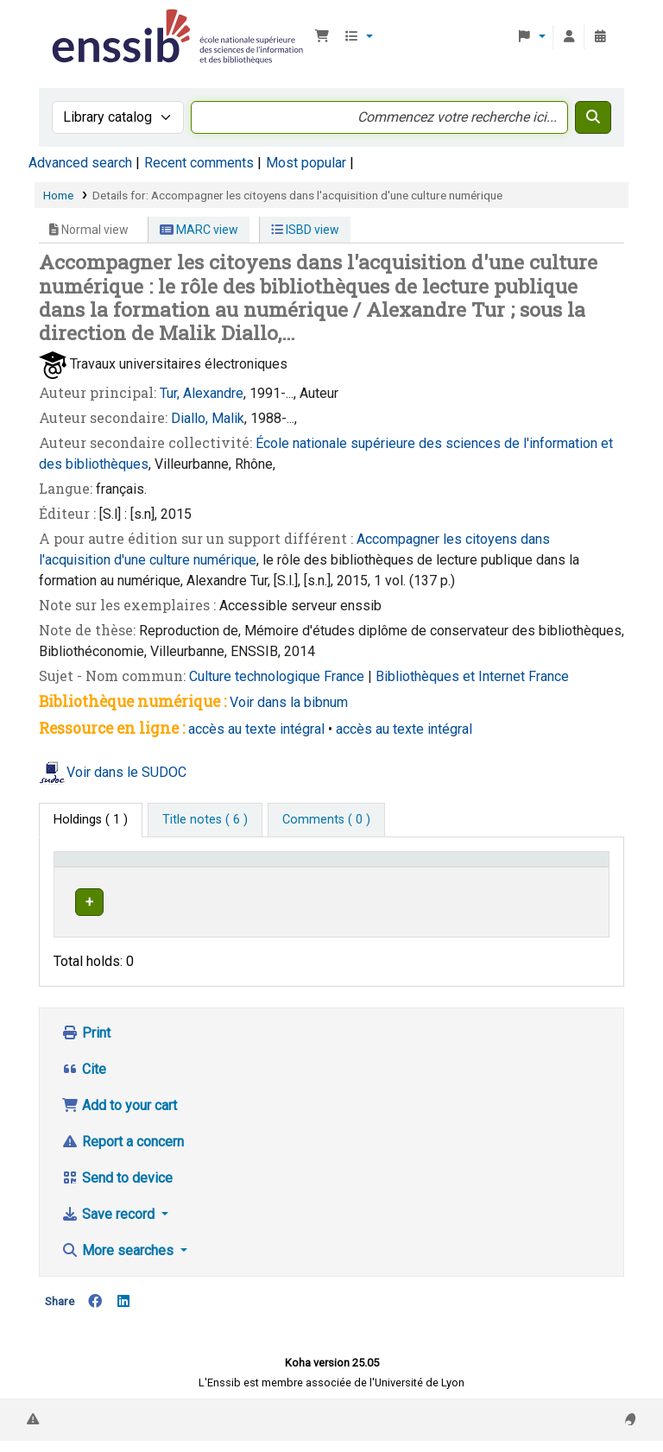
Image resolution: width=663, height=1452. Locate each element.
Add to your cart (119, 1116)
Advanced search (80, 163)
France (346, 676)
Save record (109, 1225)
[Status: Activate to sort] (574, 875)
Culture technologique (256, 676)
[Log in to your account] (569, 37)
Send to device (117, 1189)
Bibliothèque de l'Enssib (91, 24)
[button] (322, 37)
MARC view (199, 230)
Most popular (306, 163)
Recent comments (199, 163)
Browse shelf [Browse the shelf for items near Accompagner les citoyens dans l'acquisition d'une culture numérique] (446, 932)
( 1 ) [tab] (91, 819)
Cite (83, 1080)
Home (58, 195)
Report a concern (122, 1153)
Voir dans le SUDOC (126, 772)
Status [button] (564, 883)
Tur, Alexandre (201, 393)
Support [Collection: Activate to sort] (202, 883)
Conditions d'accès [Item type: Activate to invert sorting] (91, 875)
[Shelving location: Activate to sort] (344, 875)
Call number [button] (438, 883)
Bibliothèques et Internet (452, 676)
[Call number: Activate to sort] (469, 875)
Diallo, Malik (207, 418)
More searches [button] (119, 1261)
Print (85, 1044)
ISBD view (305, 230)
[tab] (205, 820)
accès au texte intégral (256, 729)
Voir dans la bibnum (289, 702)
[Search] (593, 117)
